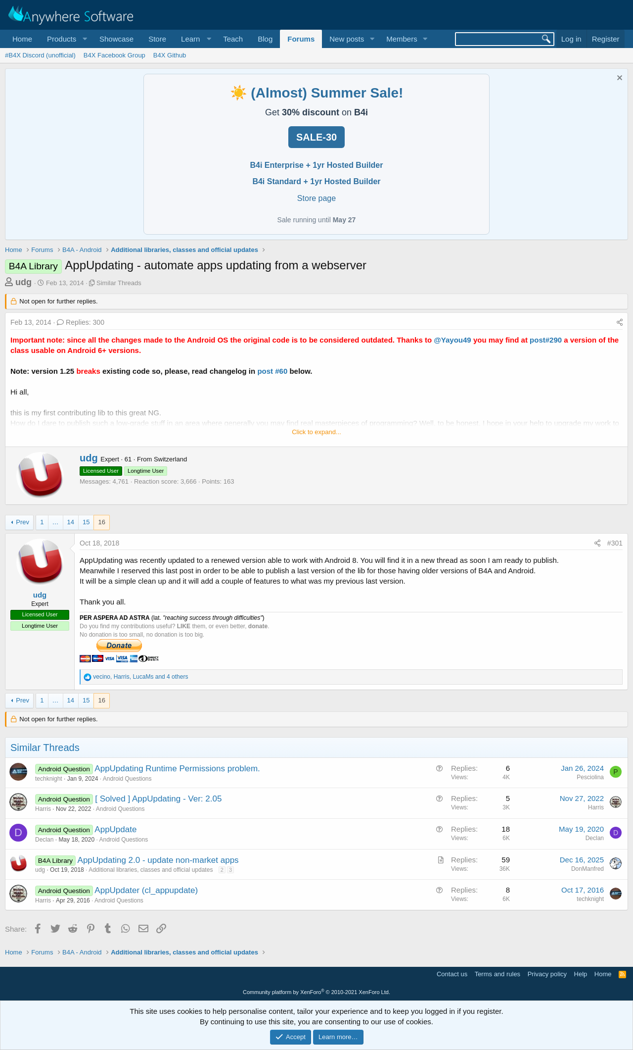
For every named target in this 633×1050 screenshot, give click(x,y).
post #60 (273, 371)
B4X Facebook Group (114, 55)
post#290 (546, 340)
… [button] (55, 522)
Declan (44, 839)
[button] (66, 39)
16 (101, 522)
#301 (615, 543)
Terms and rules (497, 974)
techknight (48, 778)
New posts (346, 39)
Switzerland (170, 459)
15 (86, 522)
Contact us (452, 974)
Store (157, 39)
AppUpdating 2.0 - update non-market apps (158, 860)
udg (23, 282)
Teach (233, 39)
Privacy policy (547, 974)
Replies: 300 (80, 322)
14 (70, 522)
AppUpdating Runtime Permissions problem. (177, 768)
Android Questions (127, 778)
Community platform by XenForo (316, 992)
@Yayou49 (452, 340)
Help (581, 974)
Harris (43, 808)
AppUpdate (115, 829)
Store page (316, 198)
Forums (301, 39)
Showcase (116, 39)
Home (22, 39)
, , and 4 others (140, 676)
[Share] (619, 322)
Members (401, 39)
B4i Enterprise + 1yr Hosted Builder (316, 165)
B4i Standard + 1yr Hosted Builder (316, 181)
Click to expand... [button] (316, 432)
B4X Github (169, 55)
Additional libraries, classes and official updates (151, 869)
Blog (265, 39)
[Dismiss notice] (618, 79)
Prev (22, 522)
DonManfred (587, 868)
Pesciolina (590, 777)
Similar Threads (118, 283)
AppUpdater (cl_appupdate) (146, 890)
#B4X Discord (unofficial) (40, 55)
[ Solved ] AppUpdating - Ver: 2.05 (158, 798)
